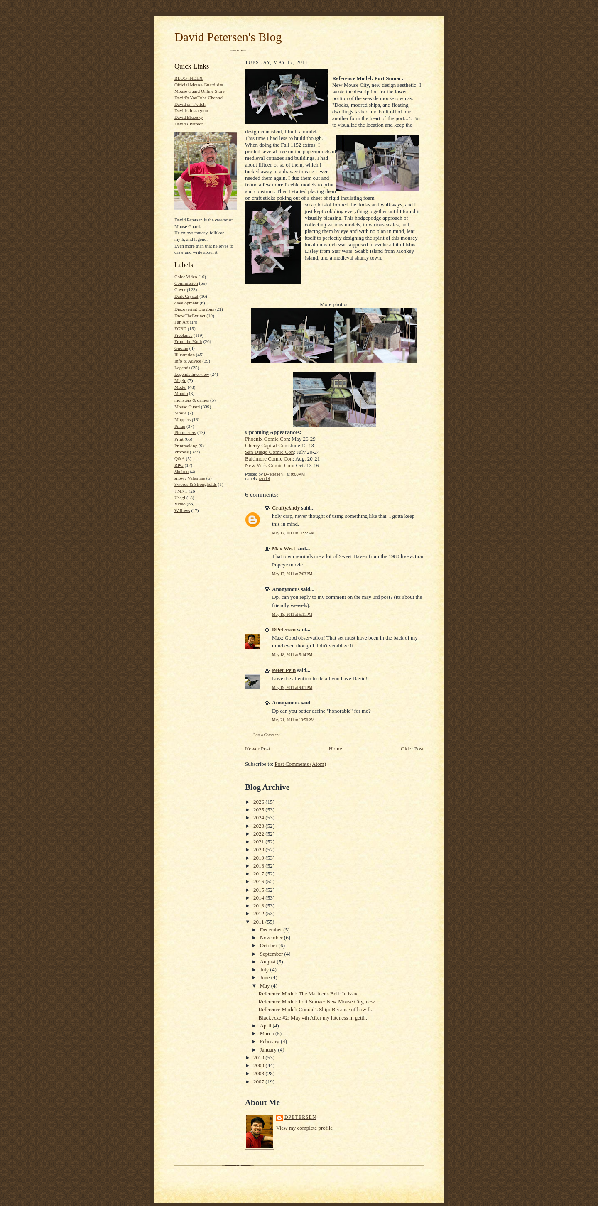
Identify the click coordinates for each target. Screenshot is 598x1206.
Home (335, 748)
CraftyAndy (286, 508)
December (272, 930)
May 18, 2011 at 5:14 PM (292, 654)
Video (180, 503)
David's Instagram (191, 110)
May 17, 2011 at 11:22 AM (293, 533)
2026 (259, 802)
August (268, 961)
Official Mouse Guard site (198, 84)
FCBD (180, 328)
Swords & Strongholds (195, 484)
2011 (259, 922)
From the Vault (188, 341)
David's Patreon (189, 123)
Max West (283, 548)
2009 (259, 1065)
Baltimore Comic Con (269, 459)
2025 (259, 809)
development (186, 302)
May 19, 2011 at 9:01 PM (292, 687)
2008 (259, 1073)
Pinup (179, 426)
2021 (259, 841)
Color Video (185, 276)
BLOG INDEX (188, 78)
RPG (179, 465)
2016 (259, 881)
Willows (182, 510)
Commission (186, 283)
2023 (259, 826)
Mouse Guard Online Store (199, 90)
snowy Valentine (189, 478)
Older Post (412, 748)
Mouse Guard (187, 406)
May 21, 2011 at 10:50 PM (293, 720)
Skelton (181, 471)
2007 (259, 1082)
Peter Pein (284, 670)
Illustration (184, 354)
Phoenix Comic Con (267, 439)
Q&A (179, 458)
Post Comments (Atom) (300, 764)
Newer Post (257, 748)
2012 (259, 913)
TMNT (181, 490)
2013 (259, 905)
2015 (259, 890)
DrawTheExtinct (189, 315)
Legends (182, 367)
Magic (180, 380)
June (265, 977)
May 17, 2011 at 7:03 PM (292, 573)
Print (179, 438)
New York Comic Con (269, 465)
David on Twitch (190, 104)
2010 (259, 1057)
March (267, 1033)
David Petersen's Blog (228, 37)
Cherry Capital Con (266, 445)
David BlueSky (188, 117)
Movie (180, 412)
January (269, 1050)
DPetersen (284, 629)
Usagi (179, 497)
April (266, 1025)
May (265, 986)
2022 (259, 834)
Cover (180, 289)
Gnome (181, 348)
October (269, 945)
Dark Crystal (186, 296)
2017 (259, 873)
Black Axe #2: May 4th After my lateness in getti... (313, 1018)
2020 (259, 849)
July (265, 969)
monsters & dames (191, 399)
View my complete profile (304, 1128)
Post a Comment (266, 735)
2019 (259, 858)
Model (180, 387)
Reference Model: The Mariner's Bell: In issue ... (311, 993)
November (272, 937)
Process (181, 451)
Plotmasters (185, 432)
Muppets (182, 419)
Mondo (181, 393)
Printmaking (185, 445)
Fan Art (181, 321)
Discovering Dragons (194, 308)
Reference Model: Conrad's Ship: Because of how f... (315, 1009)
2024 (259, 817)
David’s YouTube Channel (198, 97)
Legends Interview (191, 374)
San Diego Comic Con (269, 452)
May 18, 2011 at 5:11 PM (292, 614)
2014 (259, 898)
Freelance (183, 335)
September (272, 954)
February (270, 1041)
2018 (259, 866)
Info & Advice (187, 360)
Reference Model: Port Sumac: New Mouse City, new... (318, 1001)
